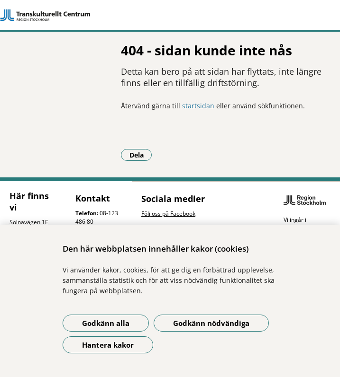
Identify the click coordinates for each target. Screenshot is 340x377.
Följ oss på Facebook (168, 214)
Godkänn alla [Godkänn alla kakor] (105, 323)
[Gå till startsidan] (170, 15)
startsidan (198, 105)
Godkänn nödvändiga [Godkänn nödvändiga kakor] (211, 323)
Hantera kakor (108, 345)
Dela (140, 154)
